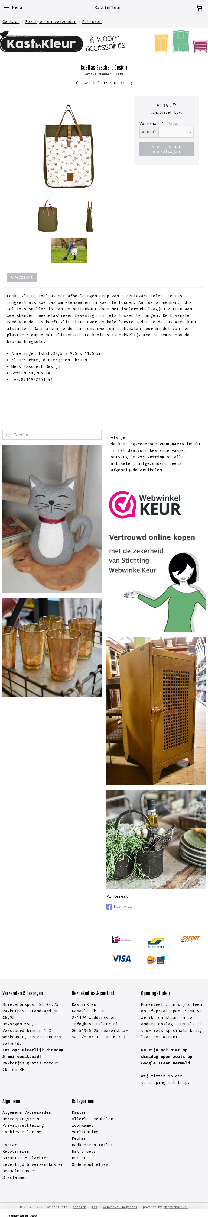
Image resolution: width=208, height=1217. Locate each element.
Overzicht (22, 277)
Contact (11, 21)
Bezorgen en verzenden (50, 21)
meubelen (102, 1118)
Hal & (79, 1151)
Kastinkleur (119, 907)
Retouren (92, 21)
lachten (40, 1157)
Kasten (79, 1112)
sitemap (79, 1207)
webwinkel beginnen (120, 1207)
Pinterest (117, 896)
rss (95, 1207)
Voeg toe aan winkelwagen (166, 149)
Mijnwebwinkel (176, 1207)
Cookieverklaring (21, 1131)
